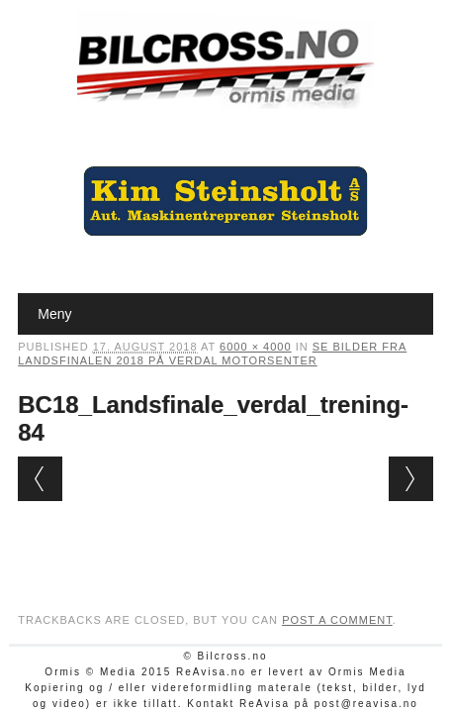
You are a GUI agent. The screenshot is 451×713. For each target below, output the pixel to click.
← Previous (40, 479)
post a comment (337, 620)
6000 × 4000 (255, 347)
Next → (411, 479)
